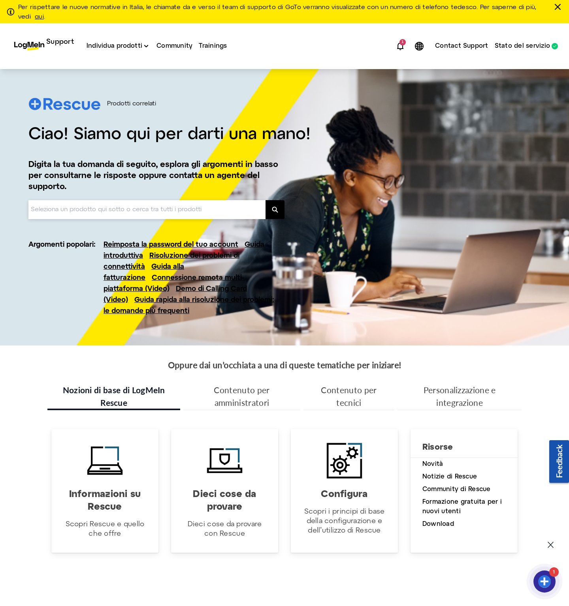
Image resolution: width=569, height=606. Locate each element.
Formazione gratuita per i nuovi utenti (462, 506)
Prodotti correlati (131, 104)
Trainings (213, 46)
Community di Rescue (456, 489)
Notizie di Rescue (449, 477)
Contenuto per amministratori (241, 396)
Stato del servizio (522, 46)
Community (174, 46)
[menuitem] (44, 46)
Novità (432, 464)
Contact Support (461, 46)
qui (39, 17)
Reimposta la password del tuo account (171, 245)
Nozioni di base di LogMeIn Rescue (114, 396)
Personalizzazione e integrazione (460, 396)
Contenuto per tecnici (349, 396)
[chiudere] (559, 7)
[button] (400, 46)
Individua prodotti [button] (114, 46)
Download (438, 524)
